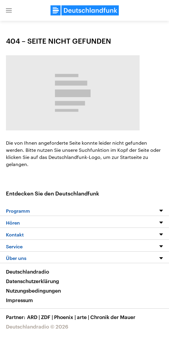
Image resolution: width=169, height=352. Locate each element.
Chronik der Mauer (112, 317)
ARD (34, 317)
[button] (9, 10)
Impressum (19, 300)
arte (83, 317)
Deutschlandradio (27, 271)
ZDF (47, 317)
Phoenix (65, 317)
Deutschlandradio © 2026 (37, 326)
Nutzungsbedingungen (33, 290)
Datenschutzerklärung (32, 281)
